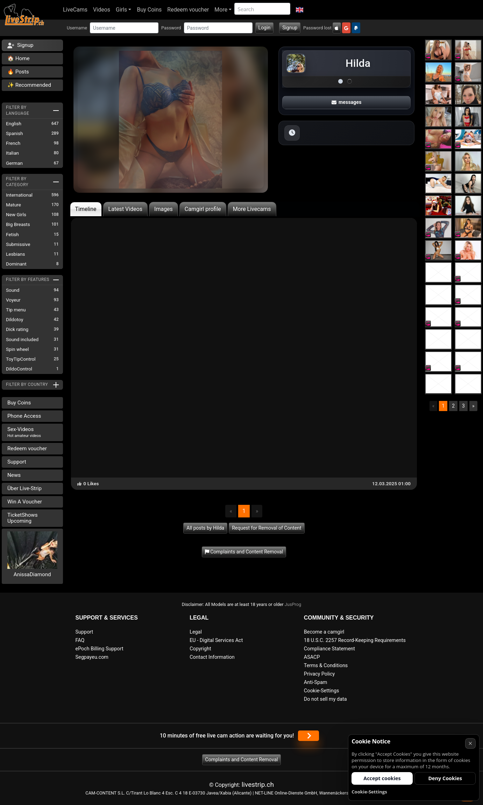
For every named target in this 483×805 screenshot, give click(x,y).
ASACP (312, 657)
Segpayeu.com (92, 657)
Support (16, 462)
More (220, 9)
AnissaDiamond (32, 574)
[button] (299, 10)
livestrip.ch (258, 785)
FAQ (80, 640)
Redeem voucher (188, 9)
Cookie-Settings (321, 691)
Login (264, 27)
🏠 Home (18, 58)
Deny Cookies (445, 778)
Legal (196, 632)
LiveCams (75, 9)
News (14, 475)
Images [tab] (163, 209)
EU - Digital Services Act (216, 640)
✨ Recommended (29, 85)
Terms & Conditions (326, 666)
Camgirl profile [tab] (203, 209)
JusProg (293, 604)
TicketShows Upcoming (22, 518)
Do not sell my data (325, 699)
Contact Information (212, 657)
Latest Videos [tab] (125, 209)
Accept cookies (382, 778)
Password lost (317, 27)
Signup (289, 27)
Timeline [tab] (86, 209)
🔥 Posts (18, 72)
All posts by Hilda (205, 528)
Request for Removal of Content (266, 528)
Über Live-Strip (24, 488)
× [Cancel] (470, 743)
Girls (121, 9)
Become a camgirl (324, 632)
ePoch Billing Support (99, 649)
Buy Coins (149, 9)
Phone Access (24, 416)
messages (347, 102)
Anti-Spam (315, 682)
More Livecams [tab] (252, 209)
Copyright (200, 649)
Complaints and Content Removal (241, 759)
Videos (101, 9)
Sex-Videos (24, 432)
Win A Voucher (24, 502)
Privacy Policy (319, 674)
